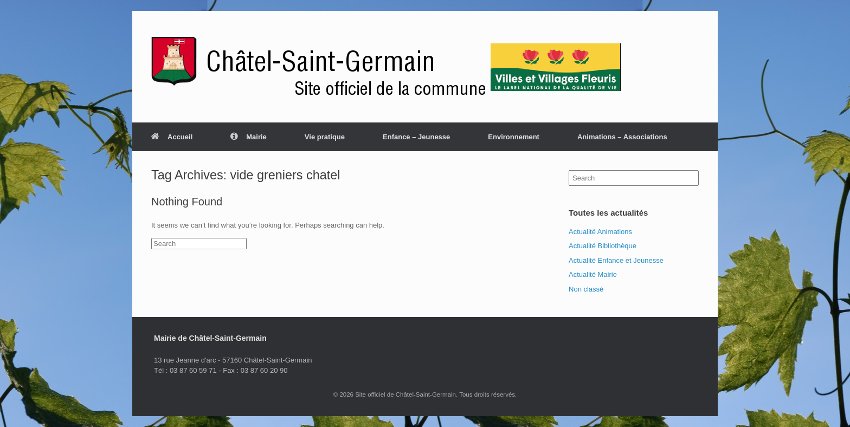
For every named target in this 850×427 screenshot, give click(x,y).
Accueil (171, 137)
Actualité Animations (600, 232)
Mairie (248, 137)
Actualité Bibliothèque (602, 246)
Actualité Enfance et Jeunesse (616, 260)
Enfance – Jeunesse (416, 137)
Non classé (586, 289)
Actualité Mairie (593, 274)
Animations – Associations (622, 137)
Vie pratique (325, 137)
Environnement (513, 137)
